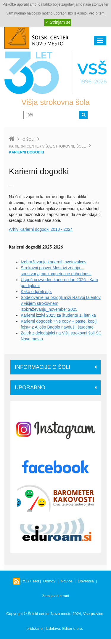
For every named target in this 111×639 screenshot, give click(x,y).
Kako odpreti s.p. (36, 291)
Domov (49, 581)
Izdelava (53, 628)
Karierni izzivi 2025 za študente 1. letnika (58, 315)
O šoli (28, 139)
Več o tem (96, 13)
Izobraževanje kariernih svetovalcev (53, 262)
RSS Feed (26, 581)
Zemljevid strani (55, 596)
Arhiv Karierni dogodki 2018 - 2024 (41, 229)
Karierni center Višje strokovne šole (47, 146)
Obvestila (86, 581)
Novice (67, 581)
